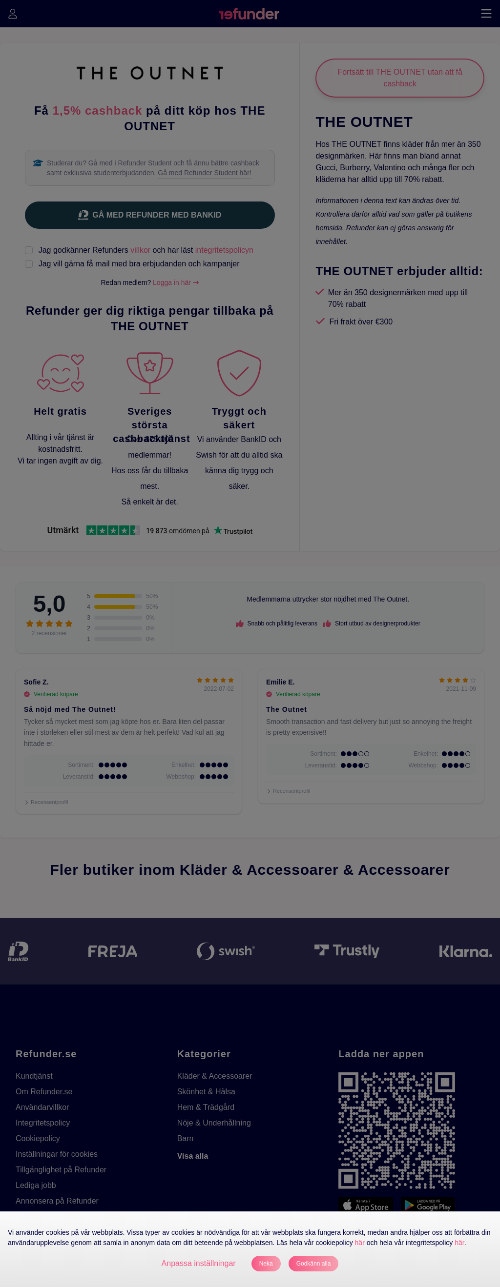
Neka (266, 1263)
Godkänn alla (313, 1263)
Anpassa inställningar (199, 1263)
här (360, 1243)
